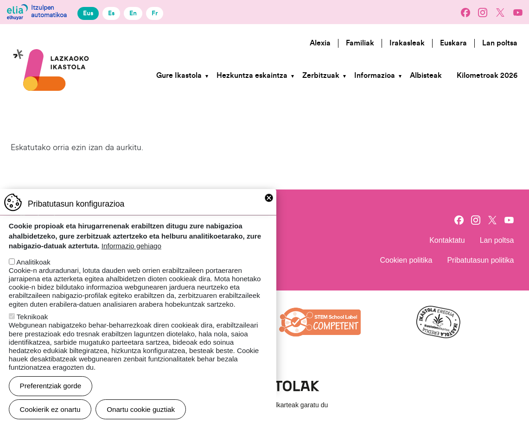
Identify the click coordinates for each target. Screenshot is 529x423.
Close (268, 208)
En (133, 13)
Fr (155, 13)
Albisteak (426, 75)
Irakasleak (407, 43)
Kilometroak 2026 (487, 75)
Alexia (320, 43)
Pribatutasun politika (480, 260)
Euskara (453, 43)
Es (111, 13)
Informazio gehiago (131, 256)
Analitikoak (33, 273)
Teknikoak (32, 327)
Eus (88, 13)
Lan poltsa (499, 43)
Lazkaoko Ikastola (51, 39)
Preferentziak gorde (51, 396)
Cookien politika (406, 260)
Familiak (360, 43)
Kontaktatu (447, 240)
